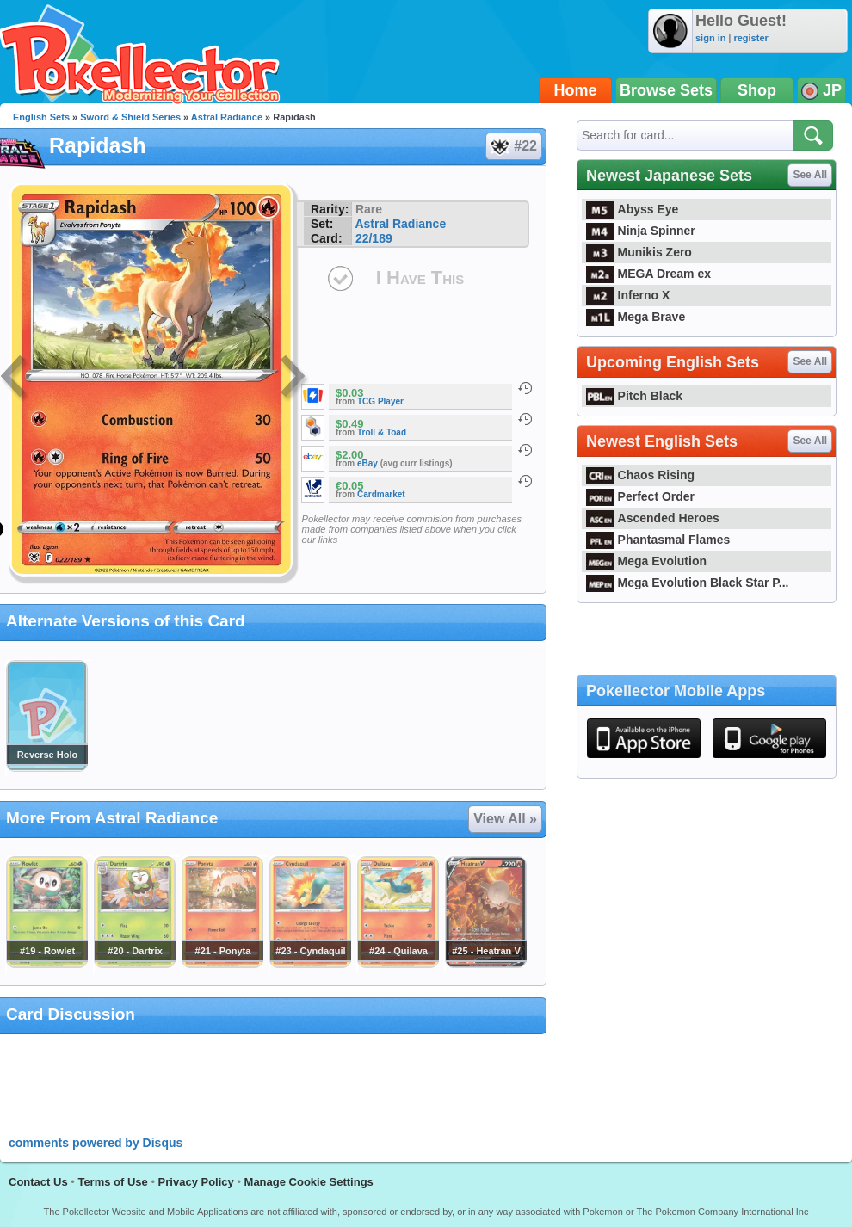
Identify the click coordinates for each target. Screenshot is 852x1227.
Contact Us (38, 1181)
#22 (513, 146)
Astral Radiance (226, 117)
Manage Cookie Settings (309, 1181)
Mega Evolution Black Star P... (687, 582)
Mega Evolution (646, 561)
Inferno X (628, 295)
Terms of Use (112, 1181)
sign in (710, 38)
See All (810, 175)
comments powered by (95, 1143)
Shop (757, 90)
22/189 (373, 238)
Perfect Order (640, 496)
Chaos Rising (640, 475)
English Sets (41, 117)
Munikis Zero (639, 252)
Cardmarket (381, 494)
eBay (367, 463)
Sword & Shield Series (130, 117)
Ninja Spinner (640, 230)
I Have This (420, 277)
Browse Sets (666, 90)
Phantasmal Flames (658, 539)
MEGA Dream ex (648, 274)
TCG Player (380, 401)
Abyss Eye (632, 209)
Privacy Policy (196, 1181)
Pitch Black (634, 396)
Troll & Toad (381, 432)
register (750, 38)
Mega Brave (635, 317)
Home (575, 90)
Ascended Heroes (652, 518)
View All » (505, 818)
